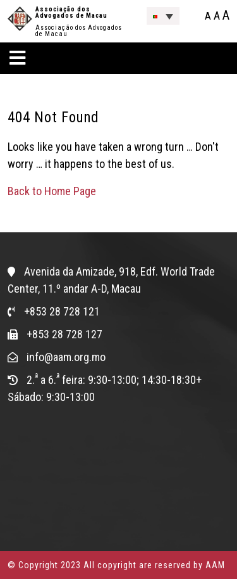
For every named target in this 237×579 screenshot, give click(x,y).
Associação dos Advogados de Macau (71, 12)
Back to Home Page (52, 191)
